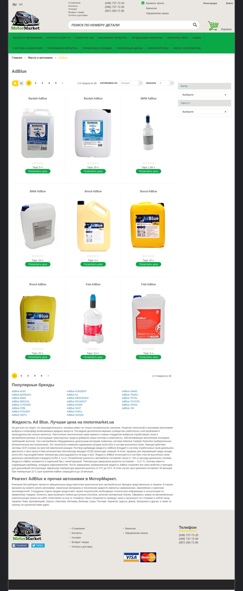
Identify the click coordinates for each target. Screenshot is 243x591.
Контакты (73, 6)
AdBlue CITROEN (21, 406)
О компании (74, 3)
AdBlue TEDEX (130, 396)
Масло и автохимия (40, 58)
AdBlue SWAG (129, 392)
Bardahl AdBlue (38, 99)
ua (21, 5)
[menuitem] (85, 39)
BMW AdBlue (148, 99)
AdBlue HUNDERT (77, 392)
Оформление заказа (157, 14)
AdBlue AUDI (19, 392)
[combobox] (133, 25)
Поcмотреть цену (37, 172)
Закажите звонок (152, 4)
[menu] (121, 44)
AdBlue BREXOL (21, 402)
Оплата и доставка (78, 16)
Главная (17, 58)
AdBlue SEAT (74, 409)
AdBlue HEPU (19, 416)
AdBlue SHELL (75, 412)
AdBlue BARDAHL (21, 396)
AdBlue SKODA (75, 416)
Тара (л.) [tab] (185, 104)
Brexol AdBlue (93, 192)
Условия (72, 9)
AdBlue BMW (19, 399)
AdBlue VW (128, 409)
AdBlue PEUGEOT (77, 402)
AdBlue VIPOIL (130, 406)
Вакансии (151, 9)
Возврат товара (76, 13)
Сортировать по (108, 84)
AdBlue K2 (72, 396)
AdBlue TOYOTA (131, 402)
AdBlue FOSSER (21, 412)
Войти (229, 4)
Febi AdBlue (93, 285)
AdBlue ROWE (75, 406)
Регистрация (210, 4)
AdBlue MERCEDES (77, 399)
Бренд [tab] (184, 87)
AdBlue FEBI (18, 409)
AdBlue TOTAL (130, 399)
